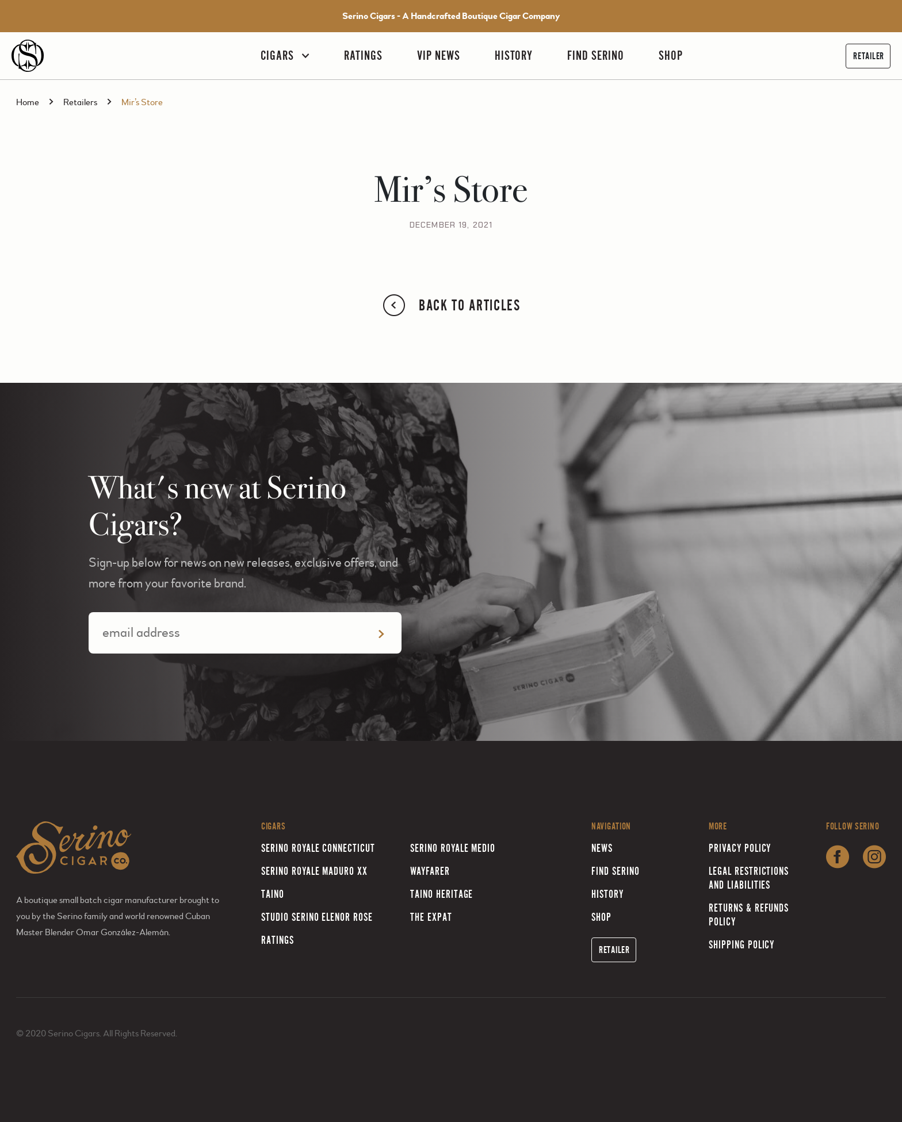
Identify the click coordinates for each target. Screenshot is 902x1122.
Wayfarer (430, 871)
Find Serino (595, 55)
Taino (272, 894)
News (602, 848)
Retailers (80, 102)
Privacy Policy (740, 848)
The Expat (431, 917)
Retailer (868, 56)
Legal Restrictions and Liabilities (749, 878)
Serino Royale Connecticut (318, 848)
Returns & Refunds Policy (749, 915)
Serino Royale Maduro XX (314, 871)
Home (27, 102)
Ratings (363, 55)
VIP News (438, 55)
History (514, 55)
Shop (671, 55)
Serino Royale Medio (452, 848)
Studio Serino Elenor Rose (317, 917)
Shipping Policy (741, 945)
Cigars (277, 55)
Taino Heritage (441, 894)
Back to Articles (451, 305)
